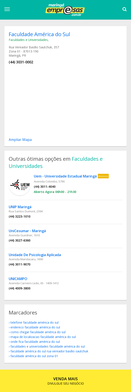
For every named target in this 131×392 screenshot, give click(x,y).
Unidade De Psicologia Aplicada (35, 254)
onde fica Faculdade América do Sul (35, 342)
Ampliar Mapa (20, 139)
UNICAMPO (18, 278)
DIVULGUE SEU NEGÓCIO (65, 380)
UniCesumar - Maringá (27, 230)
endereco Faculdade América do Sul (35, 327)
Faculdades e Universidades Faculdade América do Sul (47, 346)
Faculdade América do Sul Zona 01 (34, 356)
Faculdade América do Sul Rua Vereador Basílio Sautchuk (49, 351)
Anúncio (103, 176)
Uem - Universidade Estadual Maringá (65, 176)
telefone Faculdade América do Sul (34, 322)
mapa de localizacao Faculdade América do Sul (43, 337)
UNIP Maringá (20, 206)
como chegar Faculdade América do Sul (38, 332)
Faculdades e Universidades (28, 40)
